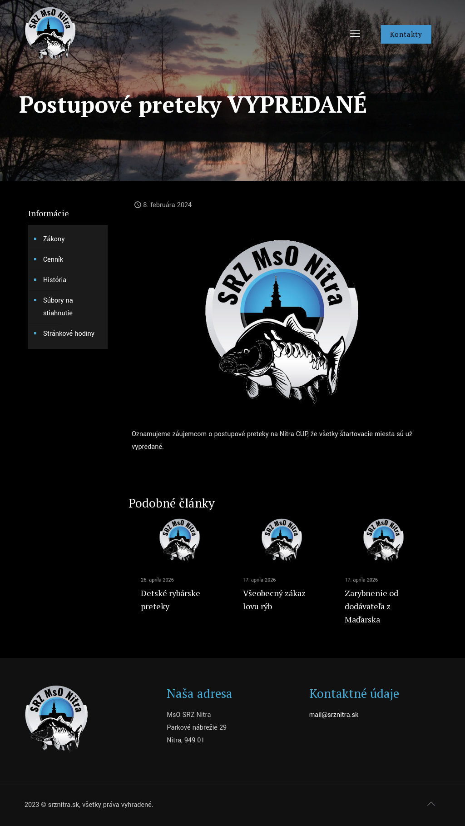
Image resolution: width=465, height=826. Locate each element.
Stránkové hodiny (68, 333)
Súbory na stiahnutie (58, 307)
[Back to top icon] (430, 804)
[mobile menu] (355, 34)
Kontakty (406, 34)
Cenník (53, 259)
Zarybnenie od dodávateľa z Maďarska (371, 606)
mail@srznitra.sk (334, 715)
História (54, 280)
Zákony (53, 239)
